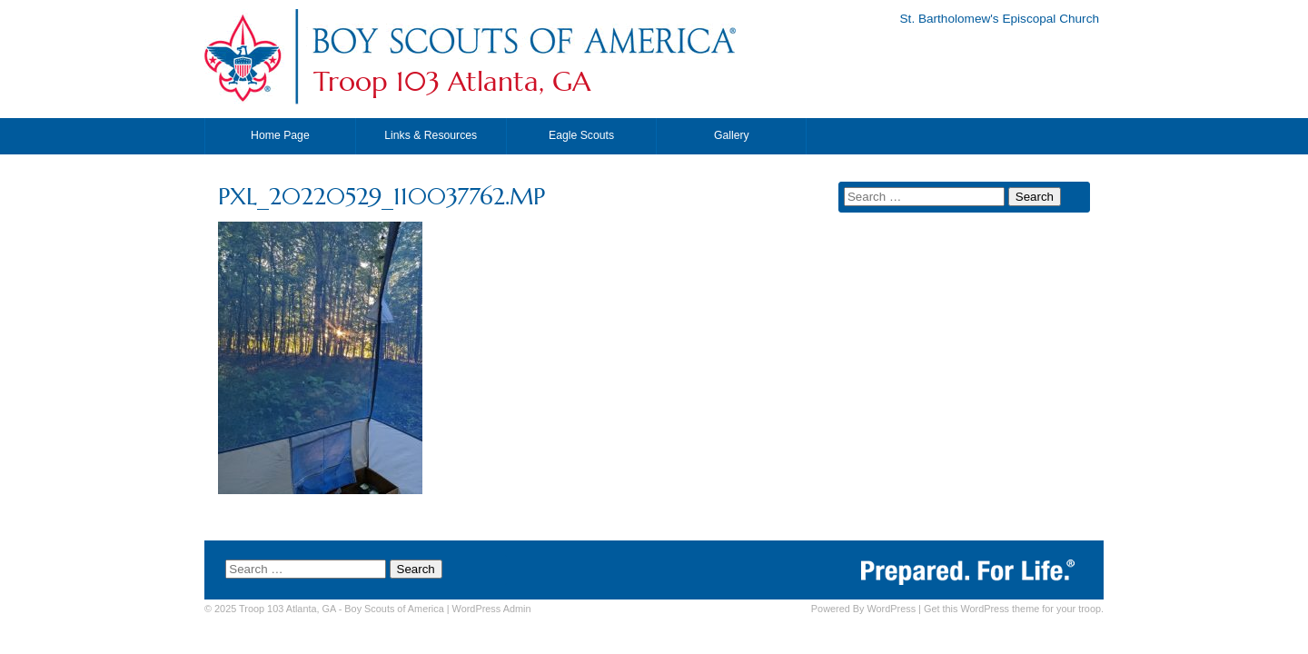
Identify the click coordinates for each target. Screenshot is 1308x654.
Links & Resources (430, 135)
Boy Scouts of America (393, 608)
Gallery (731, 135)
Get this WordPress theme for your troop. (1014, 608)
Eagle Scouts (581, 135)
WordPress (891, 608)
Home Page (280, 135)
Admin (491, 608)
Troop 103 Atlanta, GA (451, 81)
